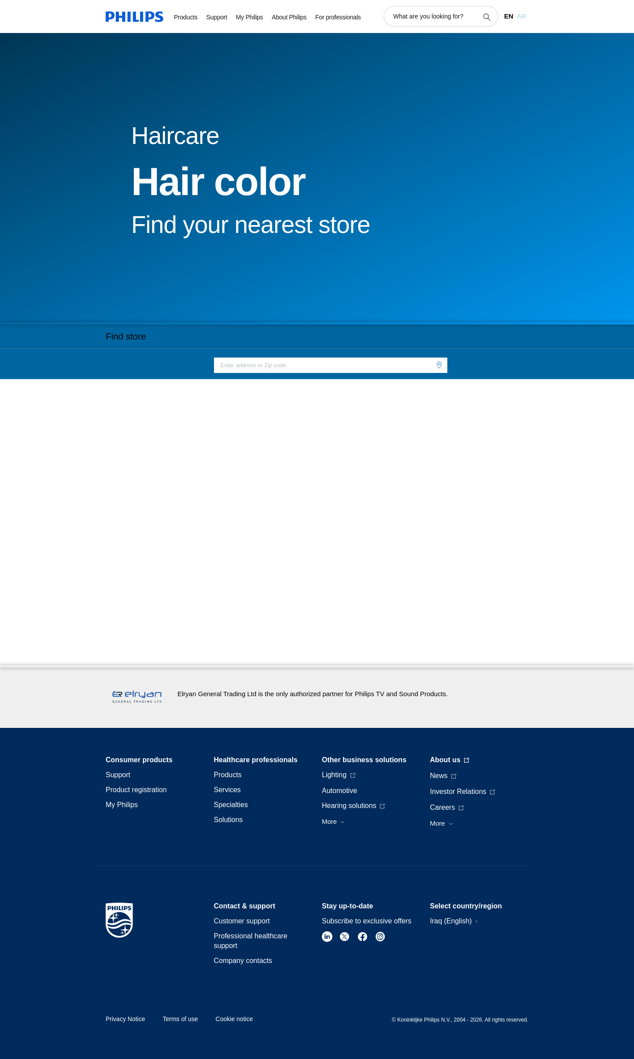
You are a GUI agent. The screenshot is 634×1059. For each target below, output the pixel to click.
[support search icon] (486, 16)
